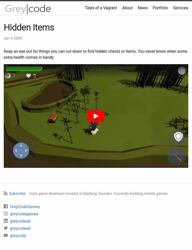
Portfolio (160, 7)
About (127, 7)
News (143, 7)
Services (180, 7)
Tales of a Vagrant (101, 7)
